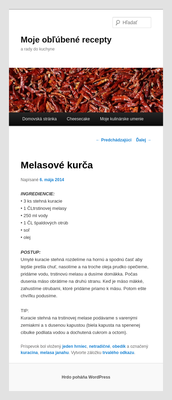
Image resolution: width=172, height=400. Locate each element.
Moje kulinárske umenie (122, 119)
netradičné (99, 346)
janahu (62, 352)
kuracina (29, 352)
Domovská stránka (39, 119)
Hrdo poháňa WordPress (86, 377)
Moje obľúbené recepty (66, 39)
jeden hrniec (74, 346)
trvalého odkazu (118, 352)
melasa (47, 352)
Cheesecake (78, 119)
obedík (119, 346)
